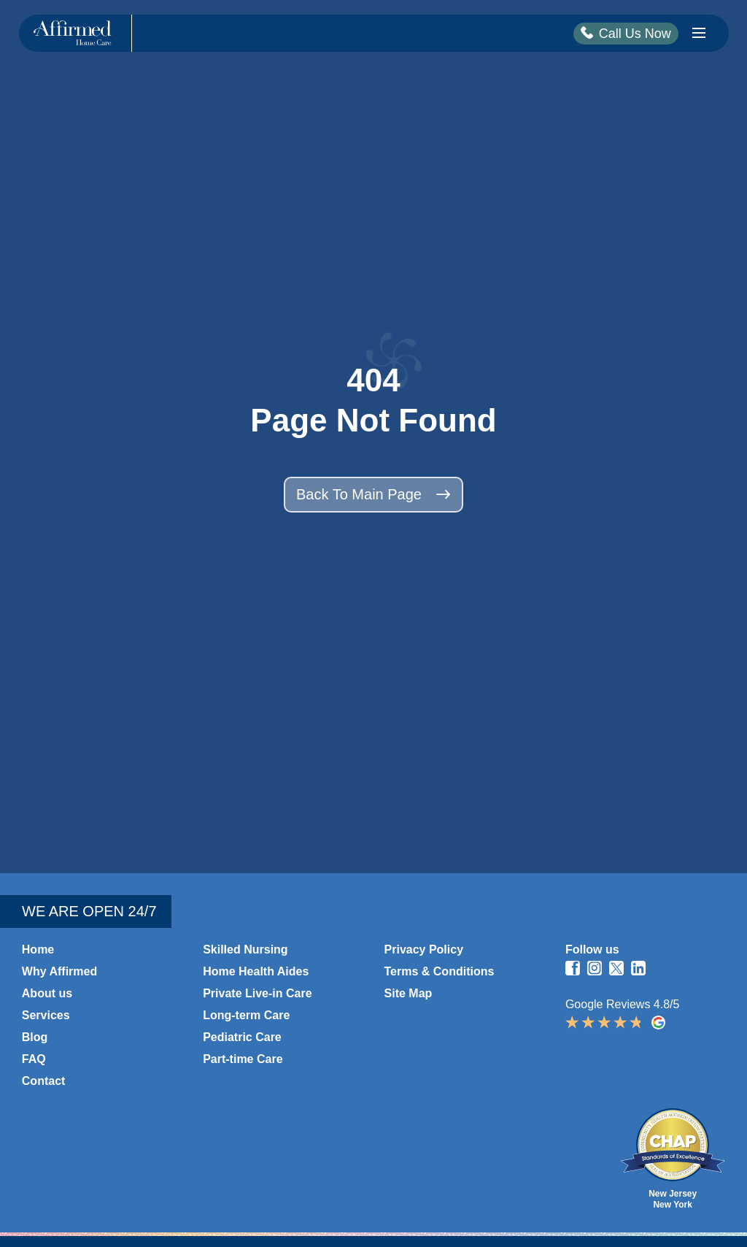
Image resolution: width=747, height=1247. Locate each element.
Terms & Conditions (439, 971)
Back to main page (373, 494)
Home (38, 949)
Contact (44, 1081)
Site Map (408, 993)
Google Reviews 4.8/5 (644, 1014)
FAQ (34, 1059)
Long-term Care (246, 1015)
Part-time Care (242, 1059)
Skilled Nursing (245, 949)
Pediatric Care (242, 1037)
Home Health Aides (256, 971)
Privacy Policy (424, 949)
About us (47, 993)
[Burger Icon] (698, 33)
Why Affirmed (59, 971)
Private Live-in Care (257, 993)
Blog (35, 1037)
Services (46, 1015)
